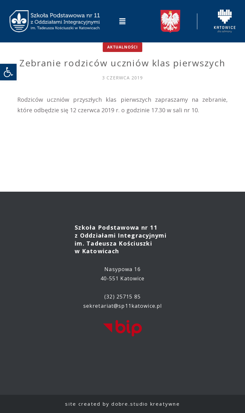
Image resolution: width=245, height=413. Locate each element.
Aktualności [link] (122, 47)
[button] (122, 21)
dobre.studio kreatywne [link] (145, 404)
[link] (8, 72)
